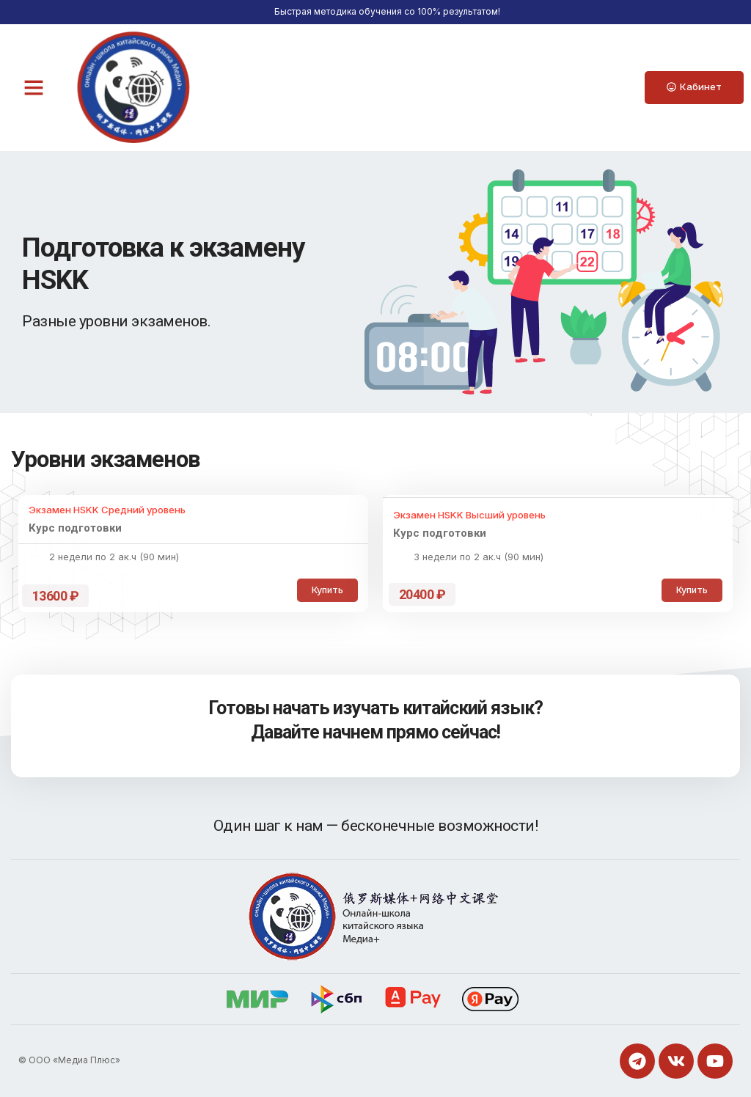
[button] (33, 87)
